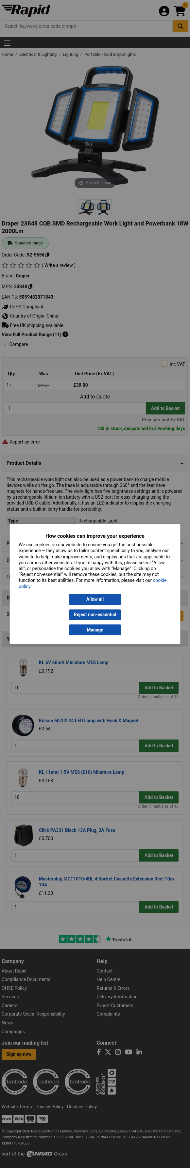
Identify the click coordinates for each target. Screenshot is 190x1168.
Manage (95, 629)
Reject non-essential (95, 614)
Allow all (95, 599)
